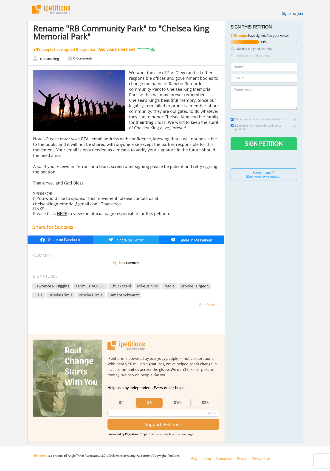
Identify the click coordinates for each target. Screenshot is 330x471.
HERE (62, 213)
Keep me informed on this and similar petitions (256, 127)
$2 (121, 402)
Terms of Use (261, 459)
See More (207, 305)
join (300, 13)
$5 (149, 403)
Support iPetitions (163, 424)
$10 (177, 402)
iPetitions (51, 9)
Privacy (242, 459)
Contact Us (224, 459)
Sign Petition (264, 143)
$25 (205, 402)
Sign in (287, 13)
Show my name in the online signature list (259, 119)
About (207, 459)
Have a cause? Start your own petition (264, 174)
